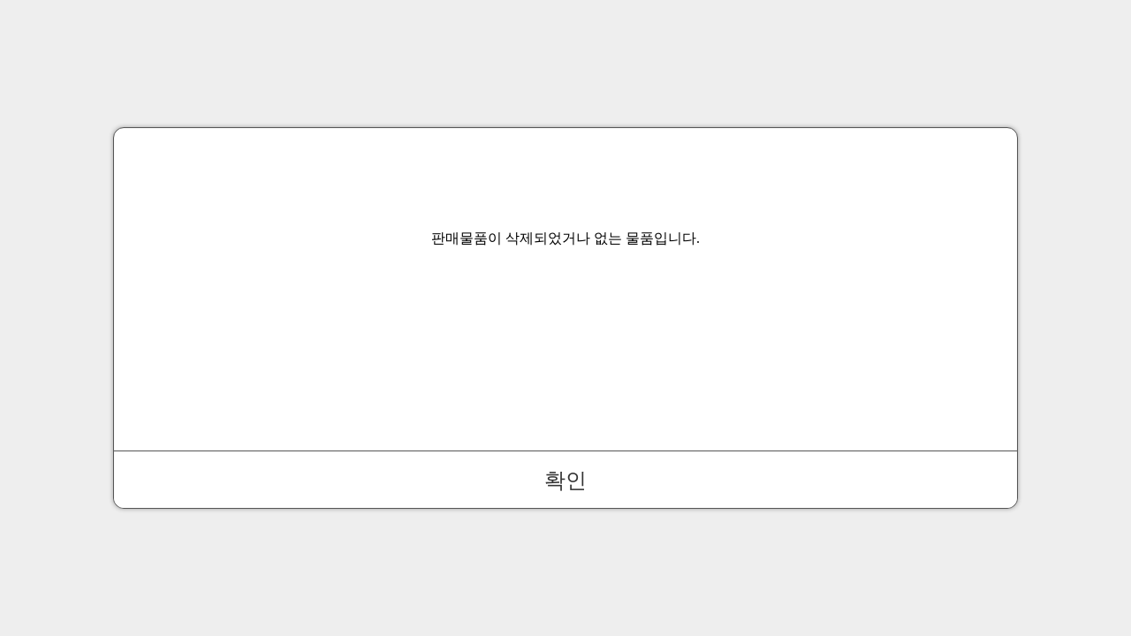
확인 (565, 480)
